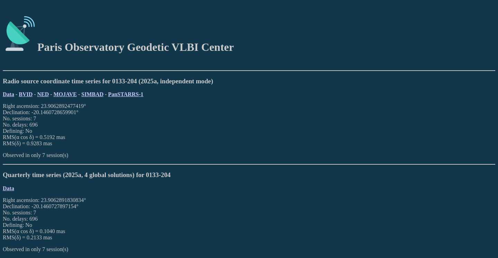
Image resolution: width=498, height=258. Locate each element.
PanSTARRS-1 (126, 94)
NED (43, 94)
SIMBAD (92, 94)
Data (8, 94)
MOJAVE (65, 94)
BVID (26, 94)
